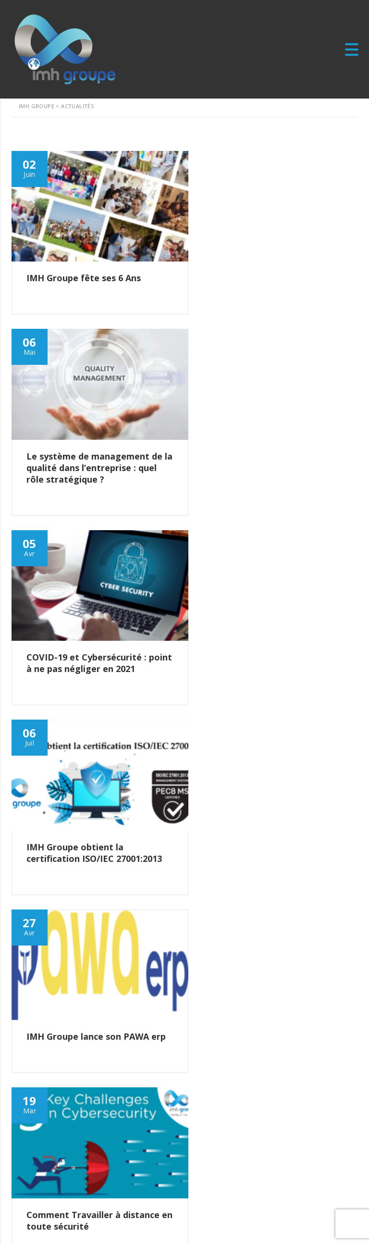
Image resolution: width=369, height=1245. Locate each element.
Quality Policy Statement (52, 1221)
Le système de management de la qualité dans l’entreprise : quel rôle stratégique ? (98, 1077)
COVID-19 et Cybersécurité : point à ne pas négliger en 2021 (93, 1118)
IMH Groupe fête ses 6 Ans (71, 1040)
